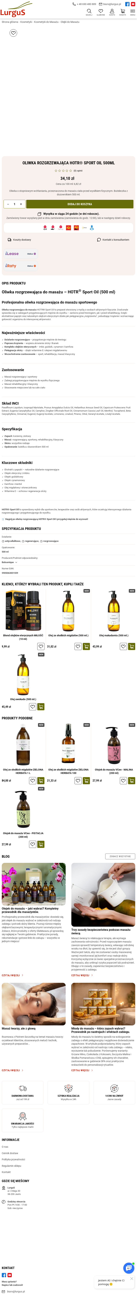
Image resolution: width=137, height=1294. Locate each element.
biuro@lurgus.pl (112, 4)
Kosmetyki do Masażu (46, 22)
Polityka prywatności (13, 1159)
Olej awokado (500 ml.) (23, 699)
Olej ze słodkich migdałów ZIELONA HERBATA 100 (68, 771)
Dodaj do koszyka (80, 204)
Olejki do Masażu (70, 22)
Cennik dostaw (10, 1153)
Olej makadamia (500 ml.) (113, 635)
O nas (5, 1147)
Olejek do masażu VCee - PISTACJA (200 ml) (23, 835)
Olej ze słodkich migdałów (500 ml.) (68, 635)
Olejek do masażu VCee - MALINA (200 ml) (114, 771)
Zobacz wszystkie (120, 856)
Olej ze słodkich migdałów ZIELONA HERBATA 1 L (23, 771)
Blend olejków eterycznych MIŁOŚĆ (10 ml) (23, 637)
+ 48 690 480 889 (86, 4)
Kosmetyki (26, 22)
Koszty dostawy (22, 240)
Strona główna (10, 22)
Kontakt (6, 1172)
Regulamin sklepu (11, 1166)
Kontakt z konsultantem (116, 240)
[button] (8, 204)
